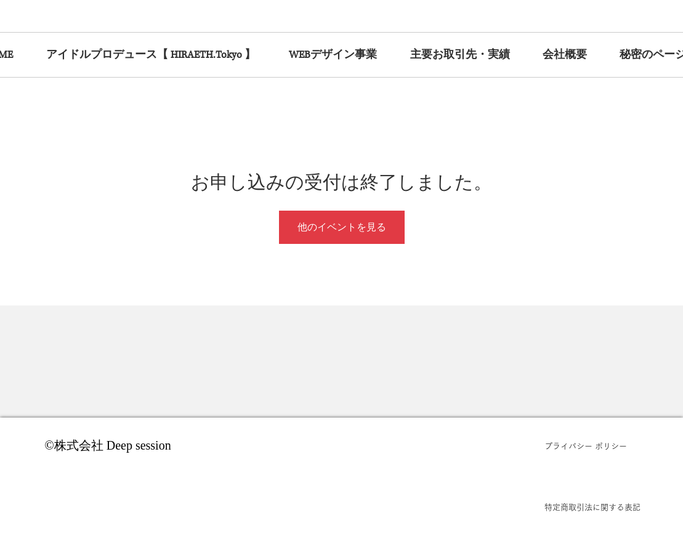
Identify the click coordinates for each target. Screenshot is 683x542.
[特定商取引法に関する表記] (592, 507)
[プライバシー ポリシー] (592, 446)
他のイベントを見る (341, 227)
